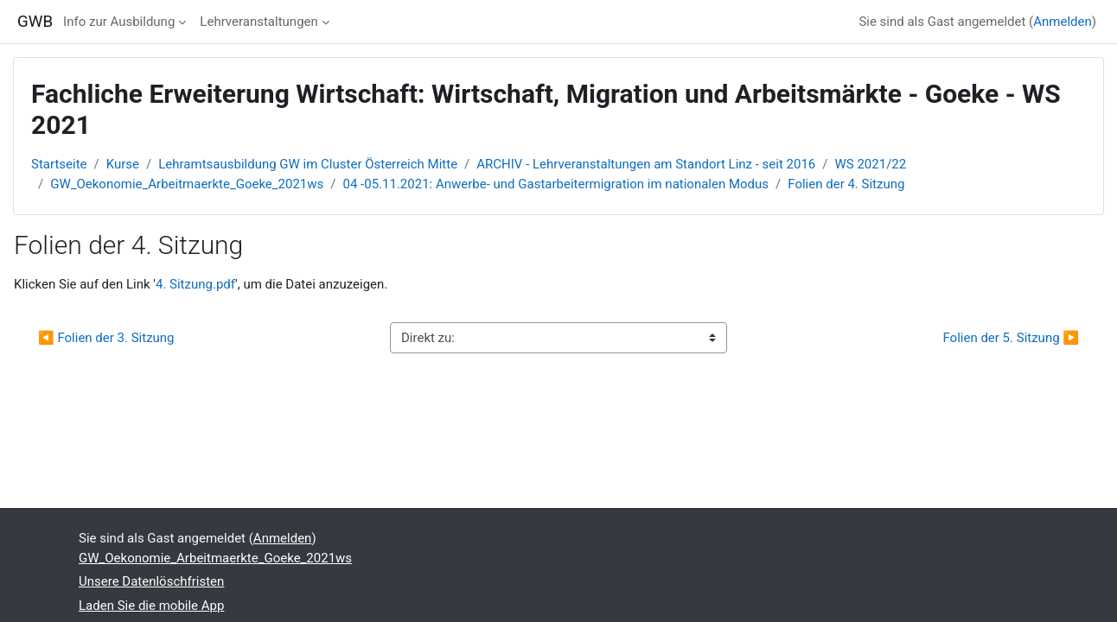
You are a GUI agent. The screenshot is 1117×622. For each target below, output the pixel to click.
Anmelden (1062, 21)
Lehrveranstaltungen (258, 21)
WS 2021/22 (871, 164)
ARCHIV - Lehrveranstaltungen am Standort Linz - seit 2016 (645, 164)
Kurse (122, 164)
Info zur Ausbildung (119, 21)
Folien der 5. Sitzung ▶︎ (1010, 338)
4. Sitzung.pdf (195, 284)
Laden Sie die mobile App (151, 605)
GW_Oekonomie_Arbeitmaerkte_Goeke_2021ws (186, 184)
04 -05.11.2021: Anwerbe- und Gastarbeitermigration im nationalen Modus (556, 184)
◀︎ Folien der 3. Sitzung (106, 338)
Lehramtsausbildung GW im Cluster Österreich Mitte (307, 164)
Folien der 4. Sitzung (846, 184)
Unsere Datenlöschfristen (151, 581)
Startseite (59, 164)
